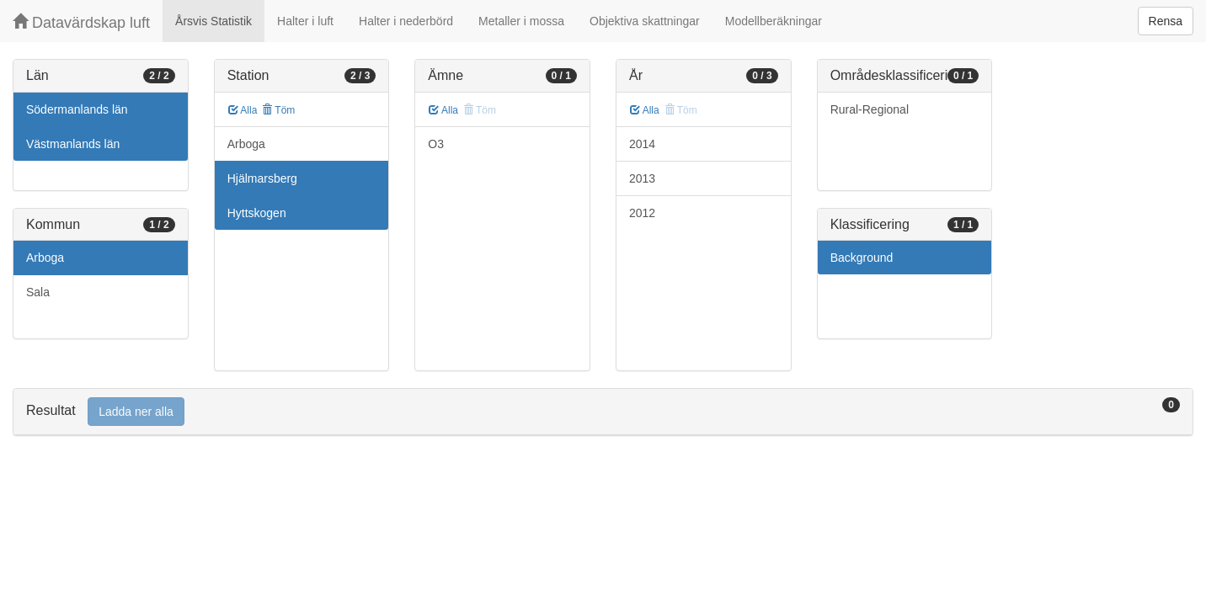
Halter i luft (305, 21)
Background (862, 257)
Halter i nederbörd (406, 21)
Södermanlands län (77, 109)
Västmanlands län (73, 144)
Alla (243, 110)
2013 (642, 178)
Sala (38, 292)
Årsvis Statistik (213, 21)
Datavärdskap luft (81, 22)
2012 (642, 213)
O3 (436, 144)
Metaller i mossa (521, 21)
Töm (278, 110)
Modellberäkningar (773, 21)
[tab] (603, 412)
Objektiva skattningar (645, 21)
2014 (642, 144)
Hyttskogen (256, 213)
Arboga (45, 257)
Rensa (1165, 21)
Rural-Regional (869, 109)
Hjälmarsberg (262, 178)
